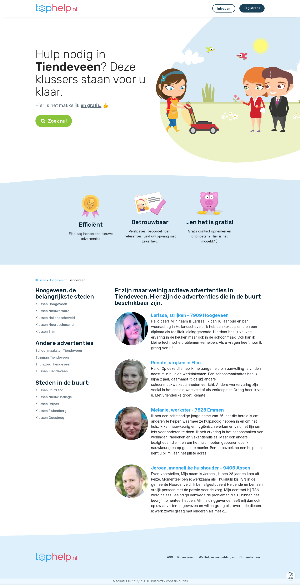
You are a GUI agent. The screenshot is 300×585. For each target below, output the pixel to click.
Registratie (252, 8)
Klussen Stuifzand (49, 390)
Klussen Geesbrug (49, 418)
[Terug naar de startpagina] (56, 8)
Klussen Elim (45, 331)
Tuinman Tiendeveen (52, 357)
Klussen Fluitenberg (50, 411)
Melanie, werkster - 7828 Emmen (187, 410)
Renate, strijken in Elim (176, 362)
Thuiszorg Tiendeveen (53, 364)
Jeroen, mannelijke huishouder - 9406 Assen (200, 468)
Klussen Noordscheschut (54, 325)
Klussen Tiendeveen (51, 371)
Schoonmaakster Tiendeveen (58, 350)
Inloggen (223, 8)
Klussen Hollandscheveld (55, 318)
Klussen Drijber (47, 404)
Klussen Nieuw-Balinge (53, 397)
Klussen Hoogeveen (51, 304)
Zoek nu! (53, 121)
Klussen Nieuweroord (52, 311)
